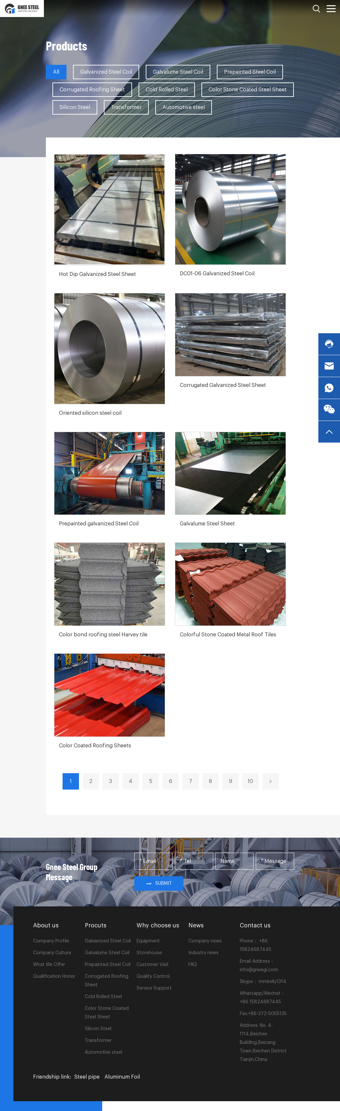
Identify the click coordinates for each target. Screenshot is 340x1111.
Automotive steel (183, 107)
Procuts (95, 925)
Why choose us (158, 925)
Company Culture (52, 953)
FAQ (192, 964)
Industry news (203, 953)
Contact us (255, 925)
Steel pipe (87, 1077)
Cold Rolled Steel (167, 89)
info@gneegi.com (259, 970)
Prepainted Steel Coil (250, 72)
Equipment (148, 941)
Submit (159, 883)
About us (46, 925)
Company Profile (51, 941)
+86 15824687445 (260, 1002)
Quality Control (153, 976)
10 (250, 781)
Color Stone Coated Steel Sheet (248, 89)
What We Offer (49, 964)
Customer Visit (153, 964)
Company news (205, 941)
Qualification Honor (54, 976)
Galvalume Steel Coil (178, 72)
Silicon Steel (75, 107)
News (196, 925)
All (56, 72)
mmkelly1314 (272, 981)
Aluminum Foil (122, 1077)
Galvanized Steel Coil (106, 72)
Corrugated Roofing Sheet (92, 89)
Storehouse (149, 953)
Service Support (154, 988)
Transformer (126, 107)
